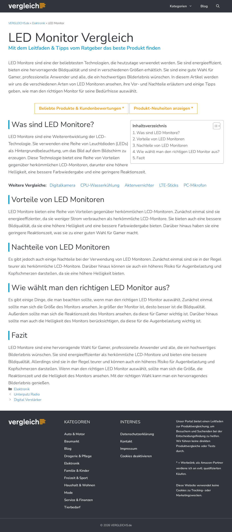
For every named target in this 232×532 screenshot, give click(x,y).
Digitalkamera (62, 185)
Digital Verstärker (27, 399)
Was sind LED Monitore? (158, 132)
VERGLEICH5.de (18, 23)
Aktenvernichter (139, 185)
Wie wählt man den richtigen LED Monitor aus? (178, 151)
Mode (68, 492)
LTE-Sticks (168, 185)
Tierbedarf (72, 507)
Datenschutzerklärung (137, 434)
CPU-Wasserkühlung (99, 185)
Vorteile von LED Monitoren (160, 139)
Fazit (141, 158)
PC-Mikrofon (195, 185)
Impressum (128, 448)
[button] (218, 6)
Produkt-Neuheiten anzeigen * (163, 108)
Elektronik (38, 23)
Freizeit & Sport (76, 478)
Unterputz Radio (27, 394)
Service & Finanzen (78, 500)
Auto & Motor (74, 434)
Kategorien (183, 6)
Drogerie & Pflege (78, 456)
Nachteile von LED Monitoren (162, 145)
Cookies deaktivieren (136, 456)
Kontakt (126, 441)
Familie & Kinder (76, 470)
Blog (204, 6)
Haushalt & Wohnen (79, 485)
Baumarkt (71, 441)
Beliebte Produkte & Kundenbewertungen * (81, 108)
